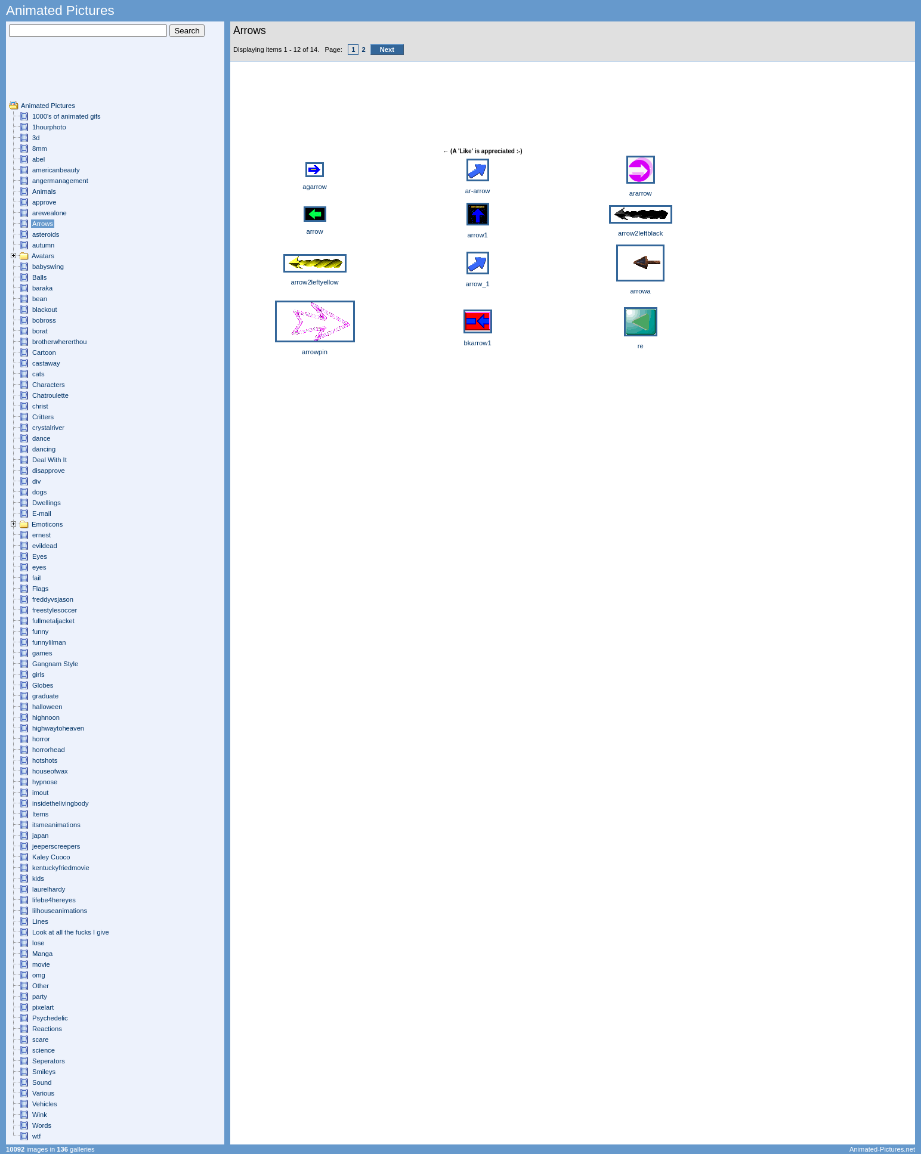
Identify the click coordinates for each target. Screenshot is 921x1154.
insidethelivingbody (60, 803)
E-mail (41, 513)
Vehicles (44, 1103)
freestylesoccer (54, 610)
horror (41, 738)
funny (40, 631)
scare (40, 1039)
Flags (40, 588)
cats (38, 374)
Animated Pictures (48, 105)
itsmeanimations (56, 824)
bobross (44, 320)
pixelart (43, 1007)
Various (43, 1093)
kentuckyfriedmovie (60, 867)
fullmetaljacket (53, 620)
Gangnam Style (55, 663)
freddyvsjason (52, 599)
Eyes (39, 556)
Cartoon (44, 352)
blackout (44, 309)
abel (38, 159)
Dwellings (46, 502)
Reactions (47, 1028)
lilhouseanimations (59, 910)
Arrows (42, 223)
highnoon (46, 717)
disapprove (48, 470)
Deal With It (49, 459)
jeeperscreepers (56, 846)
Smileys (43, 1071)
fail (36, 577)
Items (40, 814)
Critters (43, 416)
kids (38, 878)
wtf (36, 1136)
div (36, 481)
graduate (45, 696)
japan (40, 835)
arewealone (49, 212)
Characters (48, 384)
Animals (44, 191)
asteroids (45, 234)
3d (35, 137)
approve (44, 202)
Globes (42, 685)
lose (38, 942)
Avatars (43, 255)
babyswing (48, 266)
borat (40, 331)
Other (40, 985)
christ (40, 406)
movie (41, 964)
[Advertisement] (45, 73)
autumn (43, 245)
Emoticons (47, 524)
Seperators (48, 1061)
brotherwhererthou (59, 341)
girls (38, 674)
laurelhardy (48, 889)
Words (41, 1125)
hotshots (44, 760)
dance (41, 438)
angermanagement (60, 180)
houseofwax (50, 771)
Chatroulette (50, 395)
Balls (39, 277)
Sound (41, 1082)
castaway (46, 363)
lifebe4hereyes (54, 900)
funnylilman (49, 642)
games (42, 653)
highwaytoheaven (58, 728)
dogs (39, 492)
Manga (42, 953)
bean (39, 298)
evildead (44, 545)
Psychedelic (50, 1018)
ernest (41, 535)
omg (38, 975)
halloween (47, 706)
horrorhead (48, 749)
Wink (39, 1114)
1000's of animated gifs (66, 116)
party (39, 996)
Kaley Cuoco (51, 857)
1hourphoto (49, 127)
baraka (42, 288)
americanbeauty (56, 170)
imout (40, 792)
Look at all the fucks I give (70, 932)
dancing (43, 449)
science (43, 1050)
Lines (40, 921)
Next (387, 49)
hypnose (44, 781)
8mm (39, 148)
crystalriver (48, 427)
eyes (39, 567)
